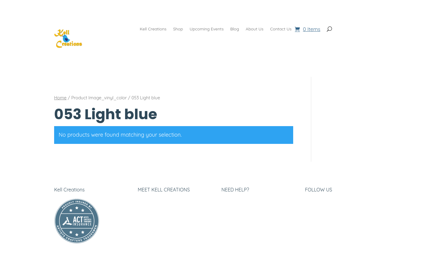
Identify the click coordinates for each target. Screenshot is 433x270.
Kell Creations (153, 29)
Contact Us (280, 29)
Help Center (234, 202)
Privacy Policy (153, 210)
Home (60, 98)
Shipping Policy (238, 225)
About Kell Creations (160, 202)
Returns (229, 218)
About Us (254, 29)
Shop (178, 29)
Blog (234, 29)
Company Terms (239, 210)
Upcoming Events (206, 29)
